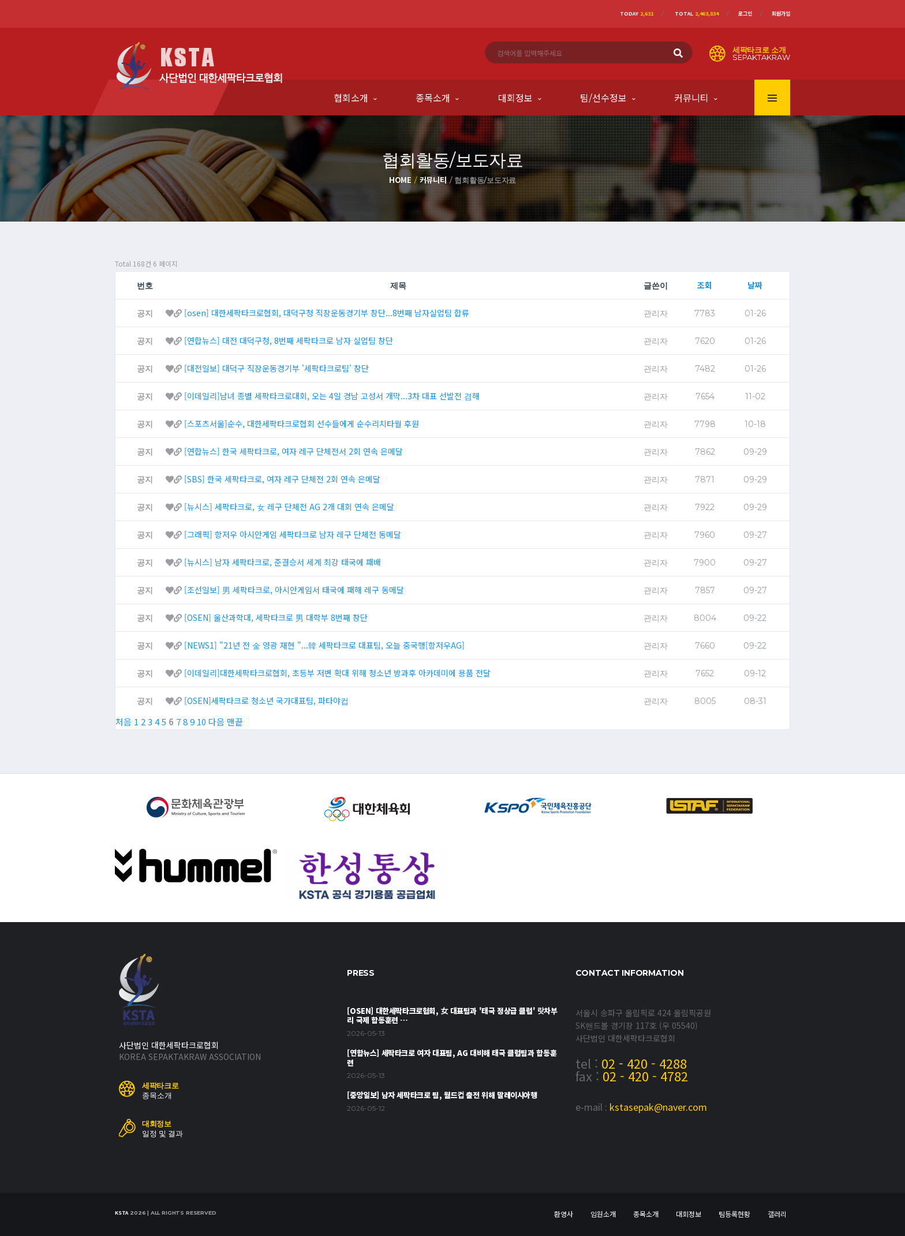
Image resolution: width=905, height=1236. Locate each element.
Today (636, 13)
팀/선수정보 (603, 97)
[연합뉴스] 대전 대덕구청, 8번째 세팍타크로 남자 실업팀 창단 (288, 340)
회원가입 (781, 13)
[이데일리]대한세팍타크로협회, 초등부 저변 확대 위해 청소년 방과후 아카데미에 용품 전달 (337, 673)
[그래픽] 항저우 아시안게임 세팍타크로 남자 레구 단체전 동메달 (292, 534)
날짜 (754, 285)
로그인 (745, 13)
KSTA (121, 1212)
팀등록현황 (734, 1214)
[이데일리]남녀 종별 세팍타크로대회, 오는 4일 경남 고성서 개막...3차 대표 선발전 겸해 (332, 396)
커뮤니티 (691, 97)
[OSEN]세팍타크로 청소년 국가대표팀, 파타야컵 (266, 700)
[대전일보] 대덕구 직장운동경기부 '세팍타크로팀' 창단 (276, 368)
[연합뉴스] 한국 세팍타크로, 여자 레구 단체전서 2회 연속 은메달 (293, 451)
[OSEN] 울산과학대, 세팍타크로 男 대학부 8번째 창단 (276, 617)
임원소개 (603, 1214)
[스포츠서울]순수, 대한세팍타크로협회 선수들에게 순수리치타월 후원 (301, 423)
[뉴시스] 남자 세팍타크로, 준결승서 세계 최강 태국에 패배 (282, 562)
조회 (704, 285)
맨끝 (235, 722)
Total (697, 13)
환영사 (563, 1214)
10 (201, 722)
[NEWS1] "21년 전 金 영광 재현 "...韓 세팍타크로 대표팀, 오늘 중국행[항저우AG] (324, 645)
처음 (123, 722)
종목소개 (433, 97)
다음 (216, 722)
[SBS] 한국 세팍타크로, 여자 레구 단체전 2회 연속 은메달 (282, 479)
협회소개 (351, 97)
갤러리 (777, 1214)
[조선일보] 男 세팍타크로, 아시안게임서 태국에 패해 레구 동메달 (294, 589)
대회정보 (515, 97)
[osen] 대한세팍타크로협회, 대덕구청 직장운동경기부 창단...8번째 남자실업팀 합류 (326, 313)
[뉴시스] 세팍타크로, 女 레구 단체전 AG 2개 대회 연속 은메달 (289, 506)
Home (400, 179)
